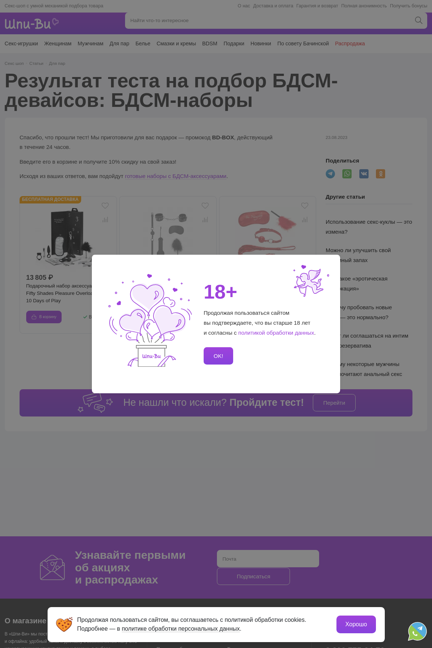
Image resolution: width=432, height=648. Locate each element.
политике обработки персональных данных (181, 629)
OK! (218, 356)
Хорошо (356, 624)
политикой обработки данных (276, 333)
